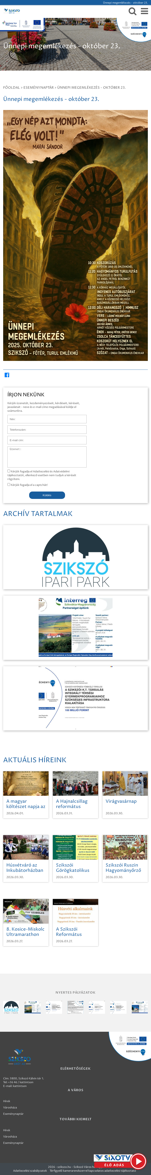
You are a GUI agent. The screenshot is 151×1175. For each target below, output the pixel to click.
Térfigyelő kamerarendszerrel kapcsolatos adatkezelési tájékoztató (93, 1171)
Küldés (47, 495)
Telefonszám (16, 427)
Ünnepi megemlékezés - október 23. (91, 87)
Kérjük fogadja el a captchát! (27, 485)
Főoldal (11, 87)
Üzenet (12, 448)
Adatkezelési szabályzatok (30, 1171)
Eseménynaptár (38, 87)
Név (10, 417)
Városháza (10, 1107)
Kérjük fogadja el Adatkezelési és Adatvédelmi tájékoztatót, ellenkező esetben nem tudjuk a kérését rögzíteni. (41, 475)
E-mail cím (14, 438)
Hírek (6, 1101)
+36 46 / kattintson (20, 1082)
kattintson (20, 1086)
